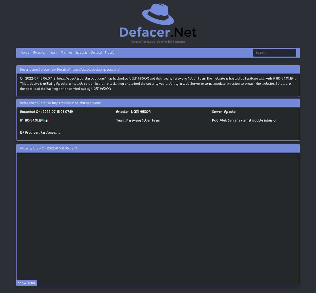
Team (53, 52)
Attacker (39, 52)
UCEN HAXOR (141, 112)
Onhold (96, 52)
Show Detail (27, 283)
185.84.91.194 (34, 120)
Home (24, 52)
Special (81, 52)
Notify (110, 52)
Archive (66, 52)
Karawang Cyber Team (142, 120)
